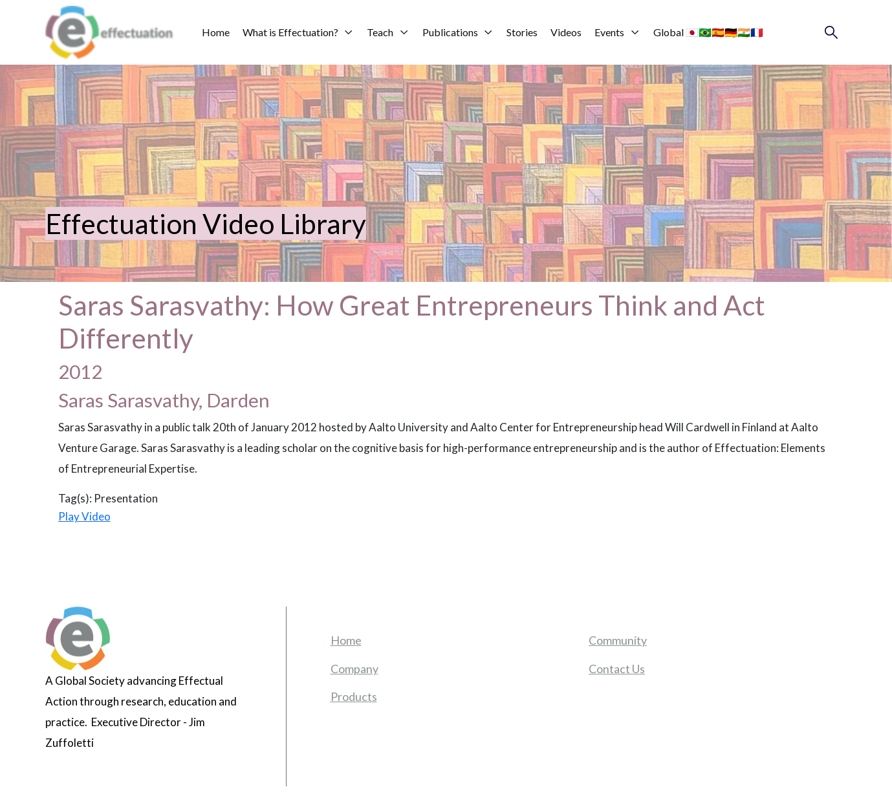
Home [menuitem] (346, 640)
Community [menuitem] (618, 640)
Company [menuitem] (354, 669)
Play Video (84, 516)
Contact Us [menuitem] (617, 669)
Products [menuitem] (354, 696)
